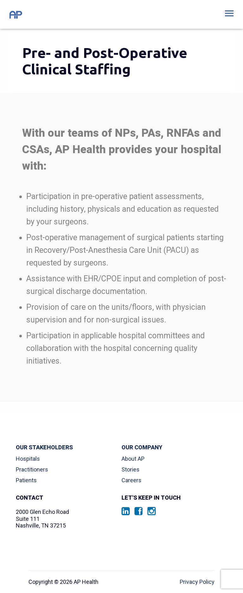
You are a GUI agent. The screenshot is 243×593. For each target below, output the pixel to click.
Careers (131, 480)
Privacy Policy (197, 581)
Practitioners (32, 469)
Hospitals (28, 458)
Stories (131, 469)
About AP (133, 458)
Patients (26, 480)
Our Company (142, 447)
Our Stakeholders (44, 447)
